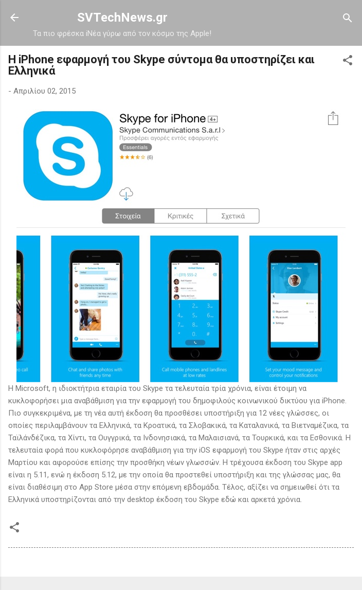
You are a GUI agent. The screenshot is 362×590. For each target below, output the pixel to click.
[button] (347, 61)
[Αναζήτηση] (347, 18)
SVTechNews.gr (122, 17)
